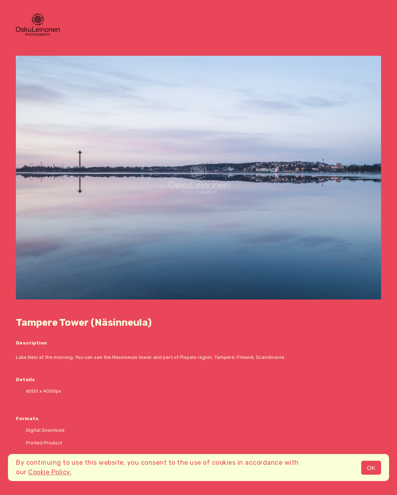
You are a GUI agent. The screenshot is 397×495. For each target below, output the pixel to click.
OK (371, 467)
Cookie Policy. (50, 472)
